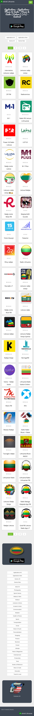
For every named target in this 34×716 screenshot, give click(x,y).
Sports (17, 619)
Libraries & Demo (17, 603)
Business (17, 642)
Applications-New (22, 37)
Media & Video (17, 596)
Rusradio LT (9, 286)
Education (17, 671)
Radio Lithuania (25, 262)
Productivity (17, 658)
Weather (17, 612)
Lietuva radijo (25, 310)
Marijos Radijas (9, 430)
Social (17, 625)
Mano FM (9, 406)
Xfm (25, 406)
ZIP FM (8, 94)
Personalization (17, 632)
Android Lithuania (7, 1)
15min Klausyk (9, 238)
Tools (17, 661)
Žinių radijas (9, 262)
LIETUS (25, 142)
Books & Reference (17, 664)
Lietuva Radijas (25, 190)
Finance (17, 638)
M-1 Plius (25, 166)
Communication (17, 609)
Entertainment (17, 655)
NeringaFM (25, 358)
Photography (17, 590)
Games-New (21, 41)
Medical (17, 599)
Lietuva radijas (9, 334)
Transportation (17, 622)
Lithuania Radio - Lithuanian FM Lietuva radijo (25, 480)
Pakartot (25, 238)
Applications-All (11, 37)
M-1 (8, 118)
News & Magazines (17, 651)
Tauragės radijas (9, 454)
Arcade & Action (17, 606)
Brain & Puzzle (17, 629)
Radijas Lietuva (9, 526)
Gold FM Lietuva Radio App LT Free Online (25, 528)
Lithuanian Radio (9, 478)
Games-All (12, 41)
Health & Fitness (17, 616)
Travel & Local (17, 674)
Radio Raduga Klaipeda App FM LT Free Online (25, 504)
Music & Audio (17, 667)
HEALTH (17, 586)
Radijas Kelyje (8, 358)
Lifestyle (17, 648)
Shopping (17, 635)
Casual (17, 645)
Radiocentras (25, 94)
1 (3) (10, 48)
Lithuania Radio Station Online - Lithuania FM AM (25, 384)
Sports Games (17, 593)
